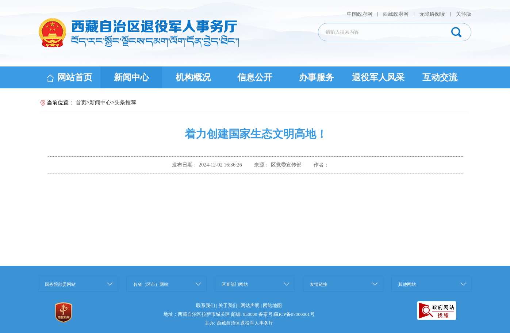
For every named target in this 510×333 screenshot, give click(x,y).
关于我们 (227, 305)
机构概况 (193, 77)
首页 (81, 103)
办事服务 (316, 77)
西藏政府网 (396, 14)
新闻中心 (131, 77)
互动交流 (439, 77)
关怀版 (463, 14)
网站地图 (272, 305)
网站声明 (250, 305)
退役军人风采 (378, 77)
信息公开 (254, 77)
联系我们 (205, 305)
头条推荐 (125, 103)
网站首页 (69, 77)
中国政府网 (360, 14)
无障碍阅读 (432, 14)
